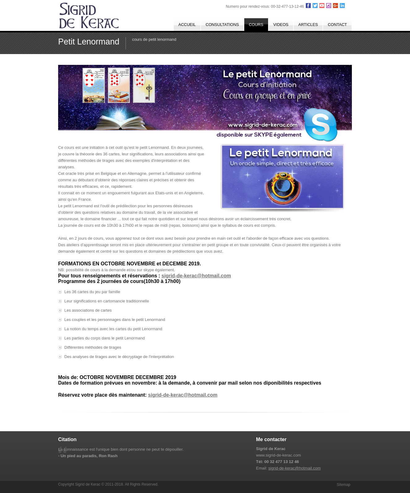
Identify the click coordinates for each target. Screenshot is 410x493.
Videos (280, 24)
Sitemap (343, 484)
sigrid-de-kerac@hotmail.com (196, 275)
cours (256, 24)
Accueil (187, 24)
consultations (222, 24)
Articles (308, 24)
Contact (337, 24)
